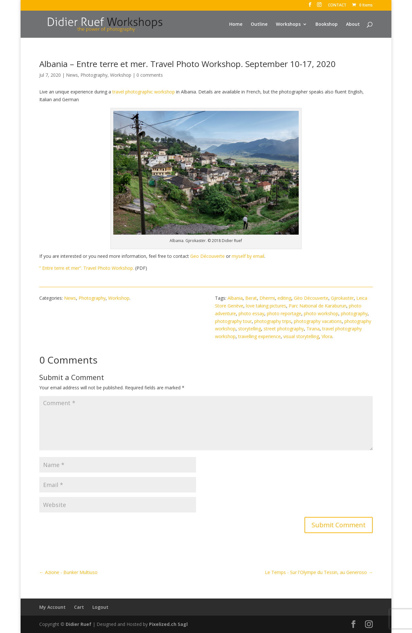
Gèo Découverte (311, 298)
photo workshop (321, 313)
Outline (259, 24)
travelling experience (259, 336)
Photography (94, 75)
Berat (251, 298)
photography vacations (318, 321)
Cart (79, 607)
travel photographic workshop (143, 92)
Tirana (313, 329)
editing (284, 298)
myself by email (248, 256)
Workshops (288, 24)
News (72, 75)
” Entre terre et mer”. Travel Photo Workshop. (87, 268)
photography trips (272, 321)
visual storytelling (301, 336)
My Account (52, 607)
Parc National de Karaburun (317, 306)
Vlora (327, 336)
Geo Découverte (207, 256)
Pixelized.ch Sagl (168, 624)
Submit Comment (339, 525)
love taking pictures (266, 306)
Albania (235, 298)
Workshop (120, 75)
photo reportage (284, 313)
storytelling (249, 329)
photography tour (233, 321)
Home (235, 24)
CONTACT (337, 5)
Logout (100, 607)
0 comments (149, 75)
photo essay (251, 313)
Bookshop (326, 24)
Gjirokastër (342, 298)
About (353, 24)
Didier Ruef (78, 624)
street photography (284, 329)
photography (354, 313)
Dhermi (267, 298)
